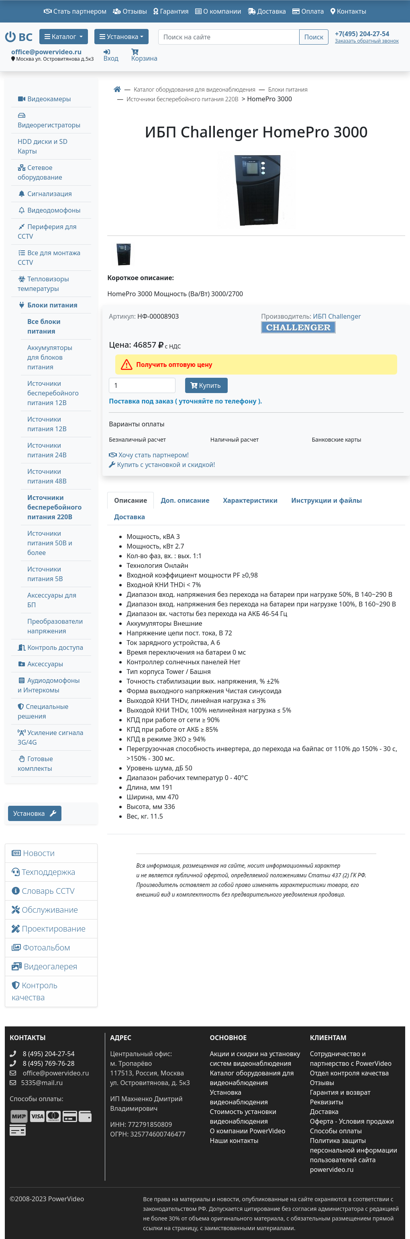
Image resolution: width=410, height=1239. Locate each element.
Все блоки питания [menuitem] (44, 326)
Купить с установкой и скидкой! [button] (162, 464)
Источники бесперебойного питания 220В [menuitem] (54, 507)
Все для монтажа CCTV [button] (49, 257)
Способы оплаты (336, 1130)
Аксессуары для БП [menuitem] (51, 600)
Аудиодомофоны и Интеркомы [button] (49, 685)
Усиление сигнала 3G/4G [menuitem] (51, 737)
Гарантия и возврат (340, 1092)
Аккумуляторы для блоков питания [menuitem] (49, 357)
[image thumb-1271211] (123, 253)
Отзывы (130, 11)
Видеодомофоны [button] (49, 210)
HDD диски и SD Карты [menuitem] (42, 146)
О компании (218, 11)
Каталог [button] (61, 36)
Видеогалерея (45, 966)
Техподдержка (43, 871)
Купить (206, 385)
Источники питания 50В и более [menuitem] (49, 543)
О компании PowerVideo (248, 1130)
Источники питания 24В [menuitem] (47, 450)
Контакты (348, 11)
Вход (111, 55)
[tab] (130, 500)
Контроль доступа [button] (50, 647)
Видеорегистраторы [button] (49, 120)
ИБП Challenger (337, 316)
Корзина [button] (144, 56)
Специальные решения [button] (43, 711)
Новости (33, 853)
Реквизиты (326, 1102)
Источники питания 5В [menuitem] (45, 574)
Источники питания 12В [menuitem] (47, 424)
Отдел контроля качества (349, 1073)
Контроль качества (34, 991)
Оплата (308, 11)
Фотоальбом (41, 947)
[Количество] (142, 385)
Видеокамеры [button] (44, 98)
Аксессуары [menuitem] (40, 663)
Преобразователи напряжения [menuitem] (55, 626)
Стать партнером (75, 11)
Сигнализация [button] (45, 193)
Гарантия (171, 11)
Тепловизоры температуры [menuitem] (43, 283)
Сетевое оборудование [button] (40, 172)
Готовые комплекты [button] (35, 763)
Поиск (314, 37)
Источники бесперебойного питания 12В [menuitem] (53, 393)
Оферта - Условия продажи (352, 1121)
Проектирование (49, 928)
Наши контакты (234, 1140)
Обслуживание (45, 909)
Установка (34, 813)
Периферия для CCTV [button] (47, 231)
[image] (256, 190)
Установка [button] (119, 36)
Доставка (267, 11)
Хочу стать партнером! (149, 455)
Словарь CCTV (43, 890)
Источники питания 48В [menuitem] (47, 476)
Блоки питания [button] (48, 305)
